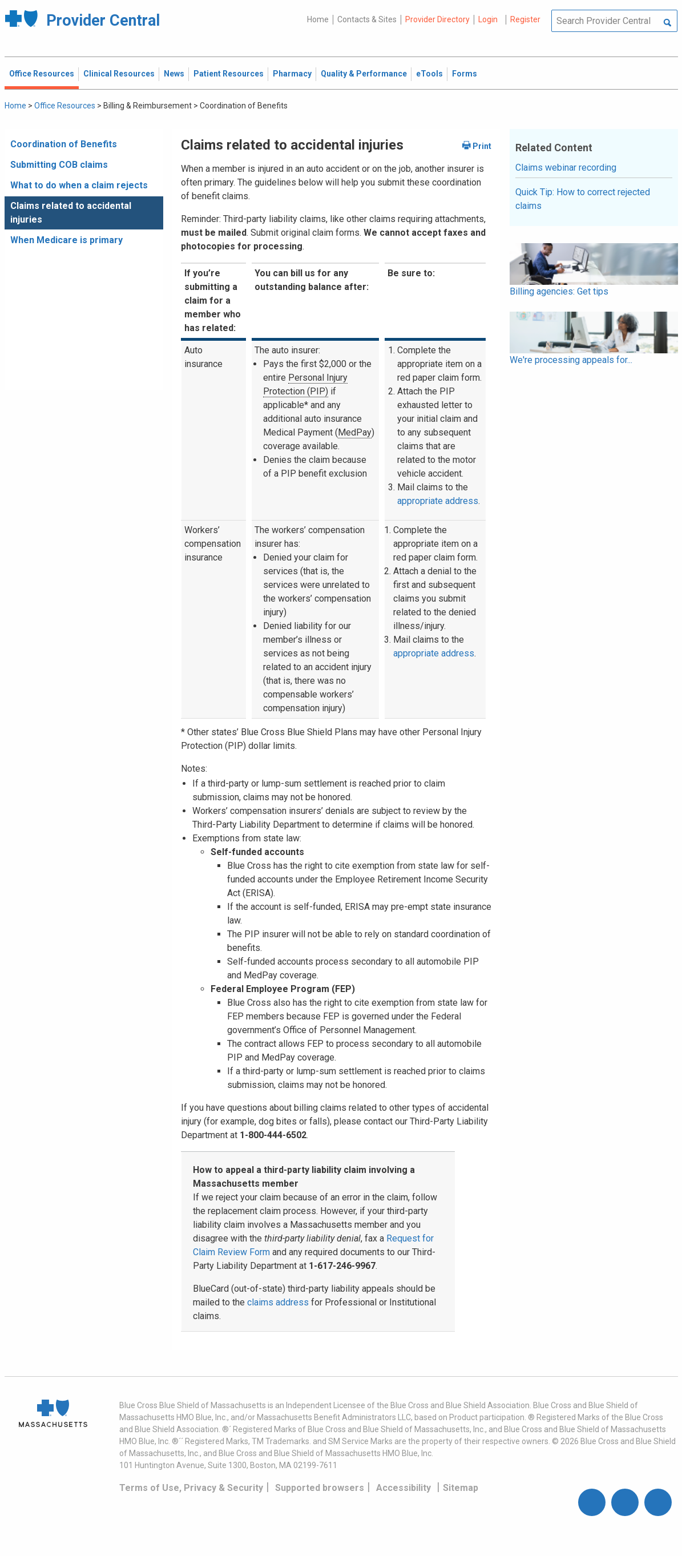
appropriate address (437, 500)
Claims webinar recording (565, 167)
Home (318, 19)
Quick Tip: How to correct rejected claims (582, 199)
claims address (278, 1302)
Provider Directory (437, 19)
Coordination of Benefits (63, 144)
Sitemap (460, 1487)
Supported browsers (319, 1487)
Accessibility (403, 1487)
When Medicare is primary (66, 240)
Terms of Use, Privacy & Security (191, 1487)
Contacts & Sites (367, 19)
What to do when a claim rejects (79, 185)
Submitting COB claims (59, 164)
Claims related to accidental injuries (70, 212)
